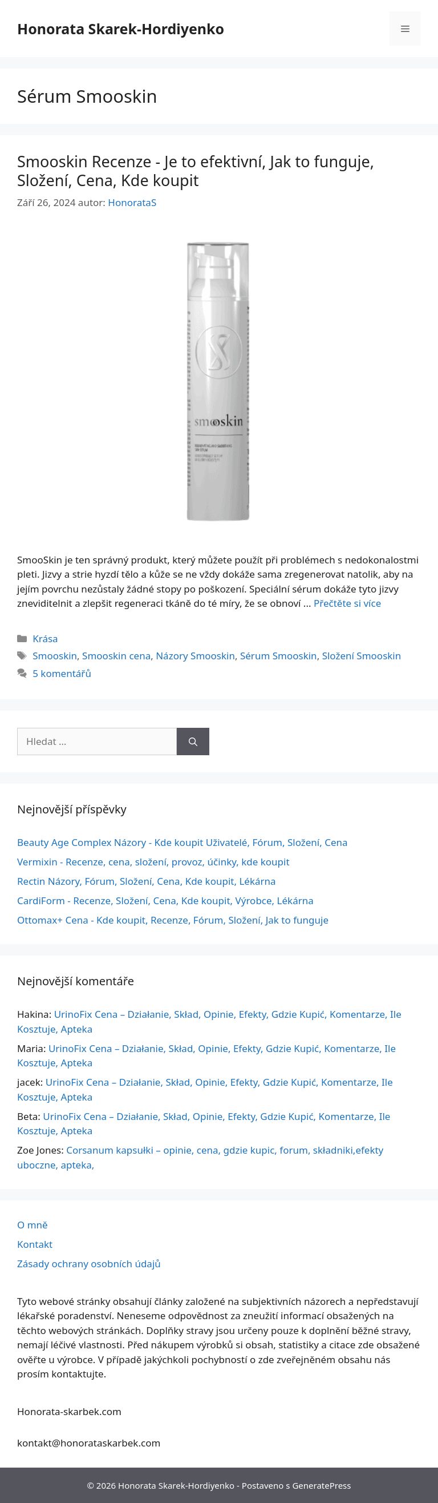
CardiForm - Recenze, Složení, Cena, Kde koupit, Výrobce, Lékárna (165, 900)
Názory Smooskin (195, 655)
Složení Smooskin (362, 655)
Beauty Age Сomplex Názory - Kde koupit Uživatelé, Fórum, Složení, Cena (182, 842)
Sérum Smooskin (278, 655)
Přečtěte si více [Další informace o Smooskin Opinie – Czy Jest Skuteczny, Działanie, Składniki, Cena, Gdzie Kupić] (347, 603)
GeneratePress (321, 1485)
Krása (45, 638)
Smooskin (55, 655)
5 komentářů (62, 673)
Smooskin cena (116, 655)
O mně (32, 1224)
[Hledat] (193, 741)
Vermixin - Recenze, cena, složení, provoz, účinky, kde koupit (153, 861)
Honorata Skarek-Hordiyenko (120, 28)
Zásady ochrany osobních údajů (89, 1263)
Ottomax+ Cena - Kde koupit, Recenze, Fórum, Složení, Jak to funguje (172, 919)
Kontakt (34, 1244)
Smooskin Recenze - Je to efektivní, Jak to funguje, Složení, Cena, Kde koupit (195, 170)
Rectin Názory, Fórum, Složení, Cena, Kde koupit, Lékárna (146, 881)
